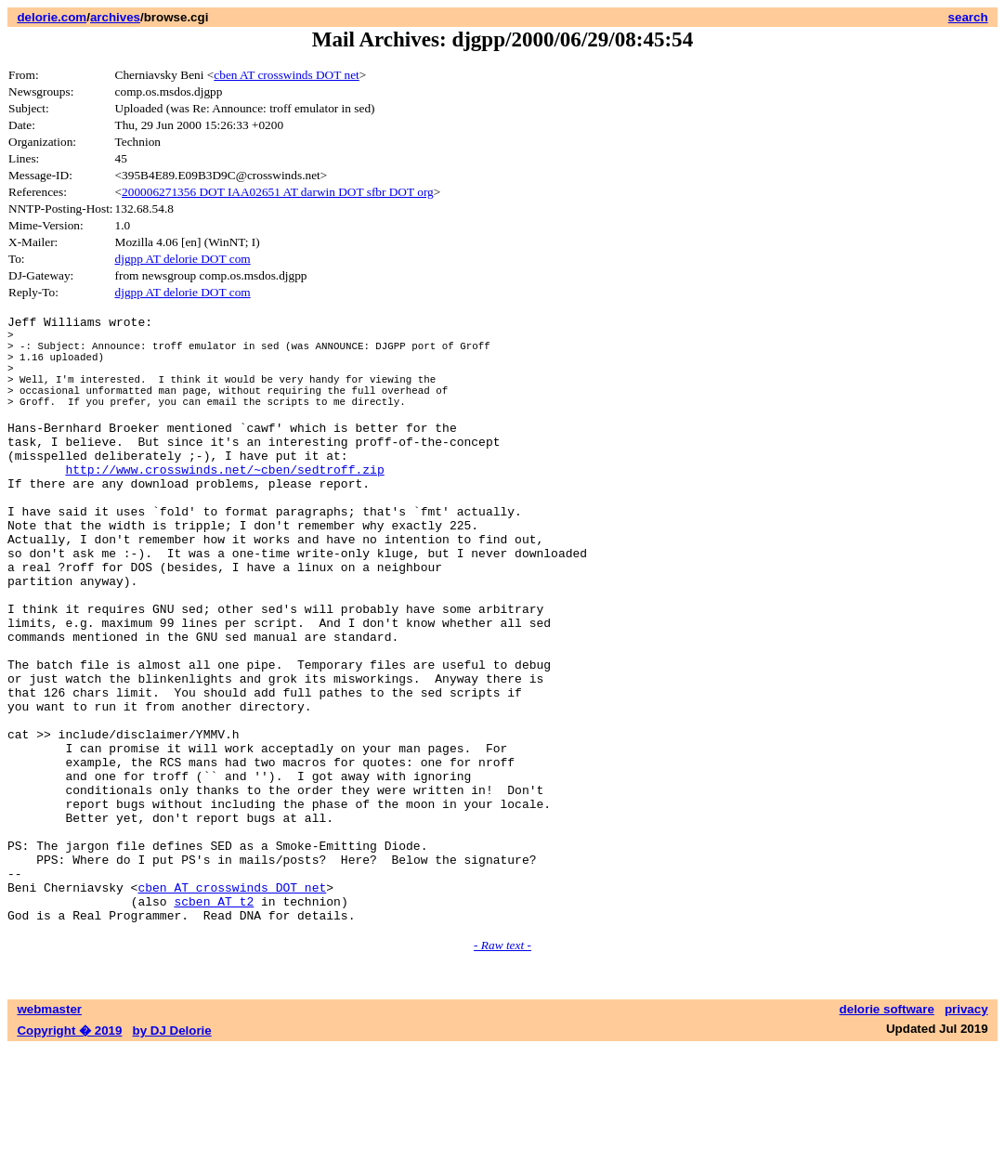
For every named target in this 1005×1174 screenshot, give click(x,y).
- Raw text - (502, 1070)
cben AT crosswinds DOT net (286, 75)
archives (115, 17)
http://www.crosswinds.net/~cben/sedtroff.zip (224, 505)
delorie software (887, 1134)
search (968, 17)
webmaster (49, 1134)
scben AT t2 (214, 1023)
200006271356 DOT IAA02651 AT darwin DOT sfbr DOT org (278, 192)
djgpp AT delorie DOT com (183, 259)
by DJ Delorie (172, 1156)
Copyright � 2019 (69, 1156)
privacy (966, 1134)
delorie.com (51, 17)
